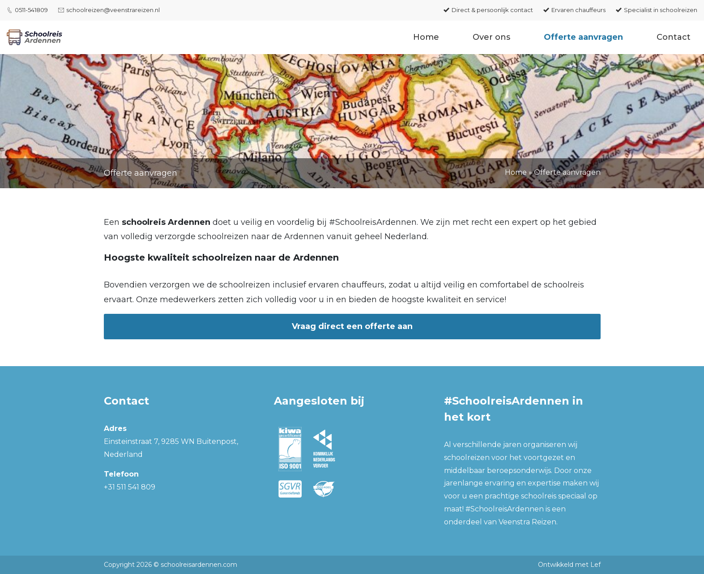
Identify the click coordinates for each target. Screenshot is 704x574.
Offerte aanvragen (583, 37)
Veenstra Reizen (527, 522)
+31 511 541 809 (129, 487)
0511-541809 (31, 9)
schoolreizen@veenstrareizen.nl (113, 9)
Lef (595, 565)
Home (426, 37)
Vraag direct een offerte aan (352, 326)
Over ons (491, 37)
